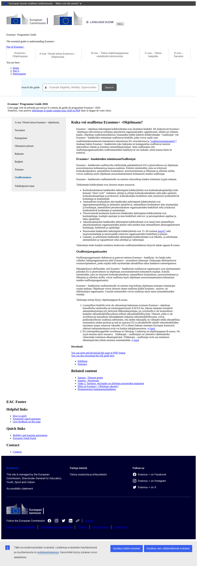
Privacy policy (100, 527)
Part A (16, 70)
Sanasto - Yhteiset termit (90, 377)
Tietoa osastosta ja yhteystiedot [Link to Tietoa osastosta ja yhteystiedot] (88, 474)
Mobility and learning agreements (30, 435)
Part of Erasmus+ (15, 46)
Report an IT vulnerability (20, 527)
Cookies (82, 527)
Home (16, 68)
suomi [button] (100, 22)
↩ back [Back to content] (151, 328)
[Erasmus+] (44, 24)
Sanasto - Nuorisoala (88, 380)
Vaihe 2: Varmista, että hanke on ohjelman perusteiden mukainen (111, 383)
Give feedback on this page (27, 421)
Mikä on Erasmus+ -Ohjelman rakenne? (98, 386)
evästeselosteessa (48, 552)
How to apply (20, 416)
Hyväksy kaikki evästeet (126, 548)
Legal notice (121, 527)
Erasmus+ (12, 468)
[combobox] (70, 87)
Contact (89, 520)
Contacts (17, 451)
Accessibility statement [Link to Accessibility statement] (19, 488)
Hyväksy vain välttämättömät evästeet (168, 548)
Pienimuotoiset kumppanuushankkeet (97, 389)
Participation (19, 73)
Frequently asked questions (27, 418)
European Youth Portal (24, 438)
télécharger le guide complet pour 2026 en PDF (56, 110)
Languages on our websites (56, 527)
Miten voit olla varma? (69, 3)
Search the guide (30, 87)
